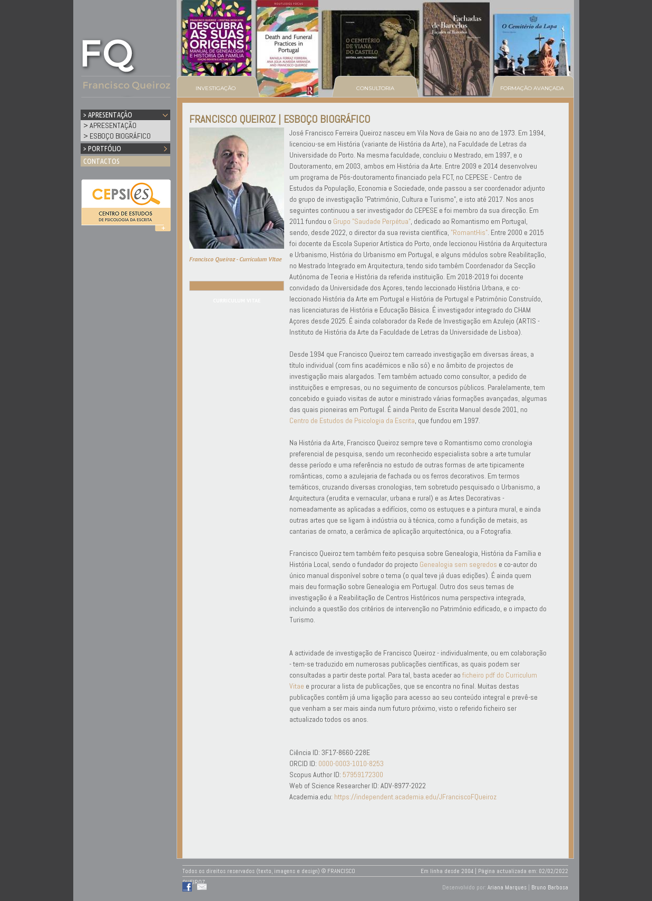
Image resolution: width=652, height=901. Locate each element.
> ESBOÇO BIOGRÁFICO (117, 136)
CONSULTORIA (375, 88)
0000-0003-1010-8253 (351, 763)
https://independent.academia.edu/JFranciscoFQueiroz (415, 796)
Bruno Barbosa (549, 887)
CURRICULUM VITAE (236, 300)
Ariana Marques (507, 887)
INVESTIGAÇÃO (216, 88)
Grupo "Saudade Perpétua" (372, 221)
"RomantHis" (469, 232)
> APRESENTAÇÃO (110, 125)
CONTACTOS (101, 161)
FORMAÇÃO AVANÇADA (532, 88)
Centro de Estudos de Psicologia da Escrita (352, 420)
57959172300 (363, 774)
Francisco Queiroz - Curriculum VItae (235, 259)
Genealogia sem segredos (458, 564)
